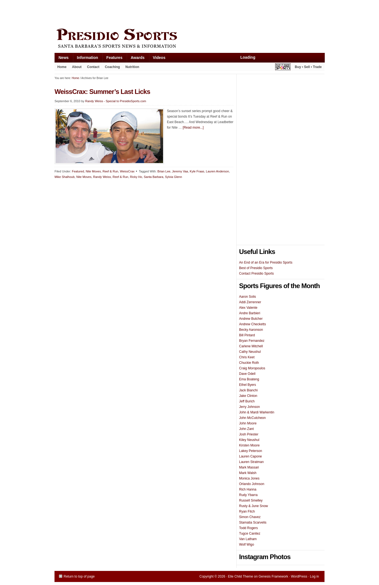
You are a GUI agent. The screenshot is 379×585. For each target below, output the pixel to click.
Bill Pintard (247, 335)
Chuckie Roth (249, 363)
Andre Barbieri (249, 313)
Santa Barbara (153, 176)
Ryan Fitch (247, 511)
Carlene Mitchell (251, 346)
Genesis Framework (273, 576)
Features (112, 58)
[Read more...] (193, 127)
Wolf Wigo (246, 544)
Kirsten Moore (249, 445)
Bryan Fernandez (251, 341)
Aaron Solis (247, 297)
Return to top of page (79, 576)
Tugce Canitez (249, 533)
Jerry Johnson (249, 407)
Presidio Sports (189, 39)
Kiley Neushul (249, 440)
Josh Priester (248, 434)
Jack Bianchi (248, 390)
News (62, 58)
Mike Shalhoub (65, 176)
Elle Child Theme (240, 576)
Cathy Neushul (250, 352)
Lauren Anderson (217, 171)
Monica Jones (249, 478)
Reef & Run (110, 171)
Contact (93, 67)
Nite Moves (93, 171)
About (75, 68)
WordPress (299, 576)
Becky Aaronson (251, 330)
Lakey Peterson (250, 451)
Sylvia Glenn (173, 176)
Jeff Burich (247, 401)
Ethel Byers (247, 385)
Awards (135, 58)
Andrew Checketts (252, 324)
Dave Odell (247, 374)
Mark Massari (249, 467)
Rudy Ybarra (248, 495)
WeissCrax (127, 171)
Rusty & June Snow (253, 506)
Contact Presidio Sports (256, 273)
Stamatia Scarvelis (252, 522)
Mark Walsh (247, 473)
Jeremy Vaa (180, 171)
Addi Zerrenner (250, 302)
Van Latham (248, 539)
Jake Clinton (248, 396)
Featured (78, 171)
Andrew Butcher (250, 319)
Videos (159, 57)
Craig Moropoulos (252, 368)
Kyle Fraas (197, 171)
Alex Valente (248, 308)
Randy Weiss (102, 176)
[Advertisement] (155, 13)
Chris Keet (247, 357)
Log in (314, 576)
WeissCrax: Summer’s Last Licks (102, 91)
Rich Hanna (247, 489)
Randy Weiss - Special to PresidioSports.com (115, 101)
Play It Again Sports (283, 67)
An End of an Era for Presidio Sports (265, 262)
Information (85, 58)
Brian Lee (164, 171)
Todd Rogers (248, 528)
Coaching (112, 67)
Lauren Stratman (251, 462)
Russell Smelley (250, 500)
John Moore (247, 423)
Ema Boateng (249, 379)
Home (61, 67)
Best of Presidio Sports (256, 268)
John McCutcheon (252, 418)
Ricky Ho (136, 176)
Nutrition (132, 67)
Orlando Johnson (251, 484)
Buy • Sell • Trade (308, 67)
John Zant (246, 429)
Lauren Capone (250, 456)
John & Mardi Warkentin (256, 412)
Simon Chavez (250, 517)
